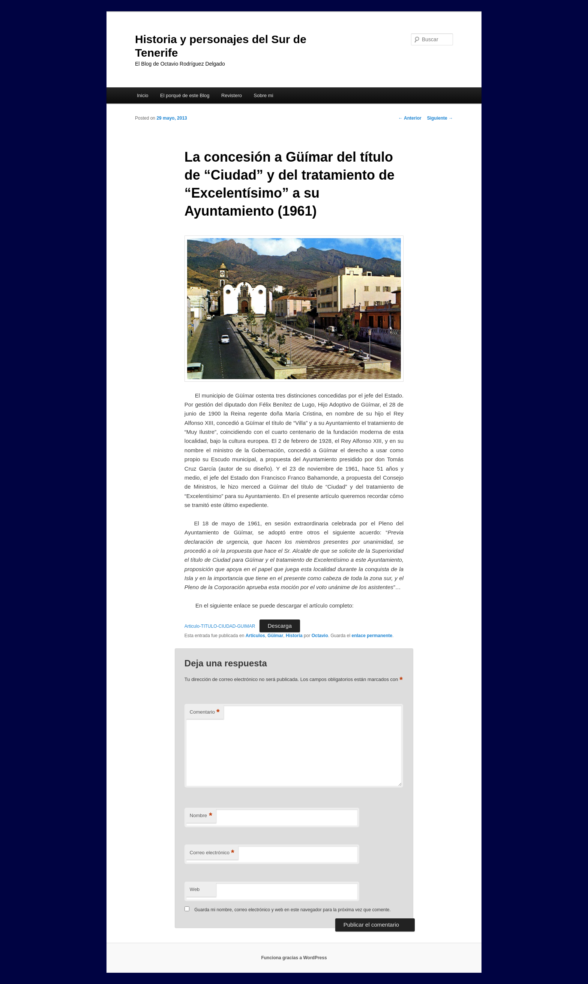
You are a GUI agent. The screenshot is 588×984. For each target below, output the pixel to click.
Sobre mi (263, 95)
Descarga (280, 625)
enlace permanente (371, 635)
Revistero (231, 95)
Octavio (320, 635)
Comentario (205, 712)
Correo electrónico (212, 853)
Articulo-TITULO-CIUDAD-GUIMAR (219, 626)
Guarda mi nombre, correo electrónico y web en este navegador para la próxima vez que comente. (292, 909)
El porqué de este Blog (185, 95)
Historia (294, 635)
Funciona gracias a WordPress (294, 957)
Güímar (275, 635)
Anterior (410, 118)
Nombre (201, 815)
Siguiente (440, 118)
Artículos (255, 635)
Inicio (142, 95)
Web (195, 889)
